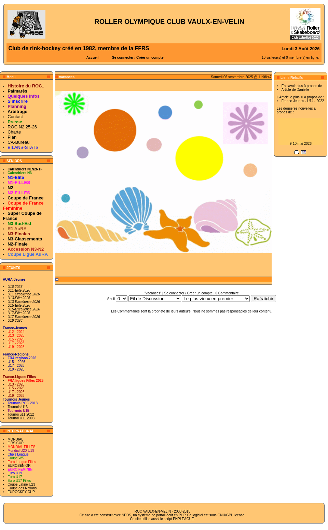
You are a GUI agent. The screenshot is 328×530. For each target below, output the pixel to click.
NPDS (126, 515)
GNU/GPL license (231, 515)
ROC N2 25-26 (22, 126)
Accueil (92, 57)
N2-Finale (18, 244)
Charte (14, 132)
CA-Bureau (18, 142)
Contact (15, 116)
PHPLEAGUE (183, 519)
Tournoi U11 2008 (21, 418)
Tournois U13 (18, 407)
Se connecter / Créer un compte (188, 293)
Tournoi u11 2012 (21, 414)
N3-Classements (25, 238)
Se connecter (123, 57)
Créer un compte (149, 57)
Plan (12, 137)
